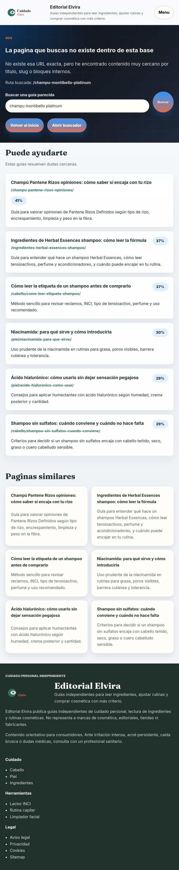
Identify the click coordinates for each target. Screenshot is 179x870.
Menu (164, 12)
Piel (13, 776)
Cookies (17, 850)
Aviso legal (20, 837)
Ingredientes (21, 782)
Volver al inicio (24, 125)
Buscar (163, 102)
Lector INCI (20, 803)
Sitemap (17, 857)
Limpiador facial (24, 816)
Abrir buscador (66, 125)
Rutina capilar (22, 810)
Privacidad (20, 844)
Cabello (17, 769)
